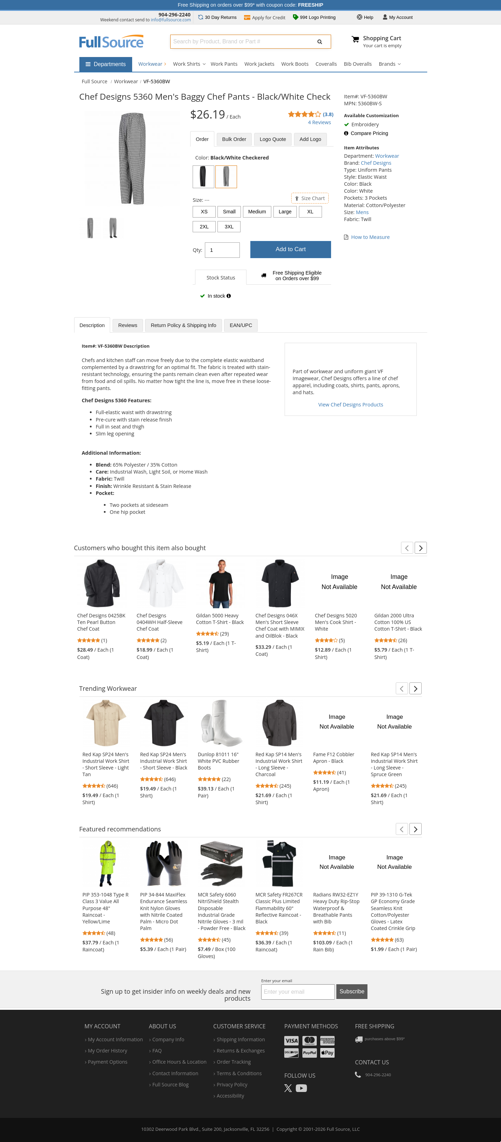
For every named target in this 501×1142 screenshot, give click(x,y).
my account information (115, 1039)
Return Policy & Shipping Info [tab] (183, 325)
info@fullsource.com (171, 20)
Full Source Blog (170, 1084)
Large (285, 211)
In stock (215, 296)
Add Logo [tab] (310, 139)
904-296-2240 (174, 14)
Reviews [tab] (127, 325)
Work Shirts (186, 64)
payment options (108, 1061)
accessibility (230, 1095)
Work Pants (224, 64)
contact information (175, 1073)
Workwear (152, 64)
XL (310, 211)
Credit (264, 18)
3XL (229, 226)
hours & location (179, 1061)
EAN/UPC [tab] (241, 325)
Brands (387, 64)
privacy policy (232, 1084)
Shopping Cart (382, 38)
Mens (362, 212)
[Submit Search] (320, 41)
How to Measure (370, 237)
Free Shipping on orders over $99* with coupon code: (250, 5)
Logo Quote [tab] (273, 139)
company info (168, 1039)
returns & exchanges (241, 1050)
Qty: (197, 250)
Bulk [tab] (234, 139)
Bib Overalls (358, 64)
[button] (407, 548)
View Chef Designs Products (350, 404)
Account (397, 18)
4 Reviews (319, 122)
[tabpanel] (262, 230)
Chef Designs (376, 162)
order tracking (234, 1061)
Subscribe (351, 991)
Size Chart (310, 198)
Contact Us (372, 1062)
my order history (107, 1050)
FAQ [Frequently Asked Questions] (157, 1050)
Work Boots (295, 64)
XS (204, 211)
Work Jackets (259, 64)
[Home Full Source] (95, 81)
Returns (217, 17)
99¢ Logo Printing (314, 18)
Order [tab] (202, 139)
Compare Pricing (366, 133)
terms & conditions (239, 1073)
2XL (204, 226)
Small (229, 211)
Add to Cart (290, 249)
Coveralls (326, 64)
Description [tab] (92, 325)
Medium (257, 211)
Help (365, 18)
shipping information (241, 1039)
